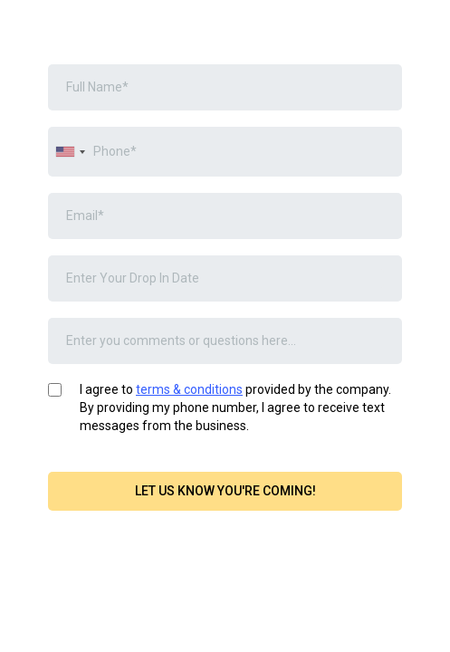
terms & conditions (189, 389)
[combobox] (70, 152)
